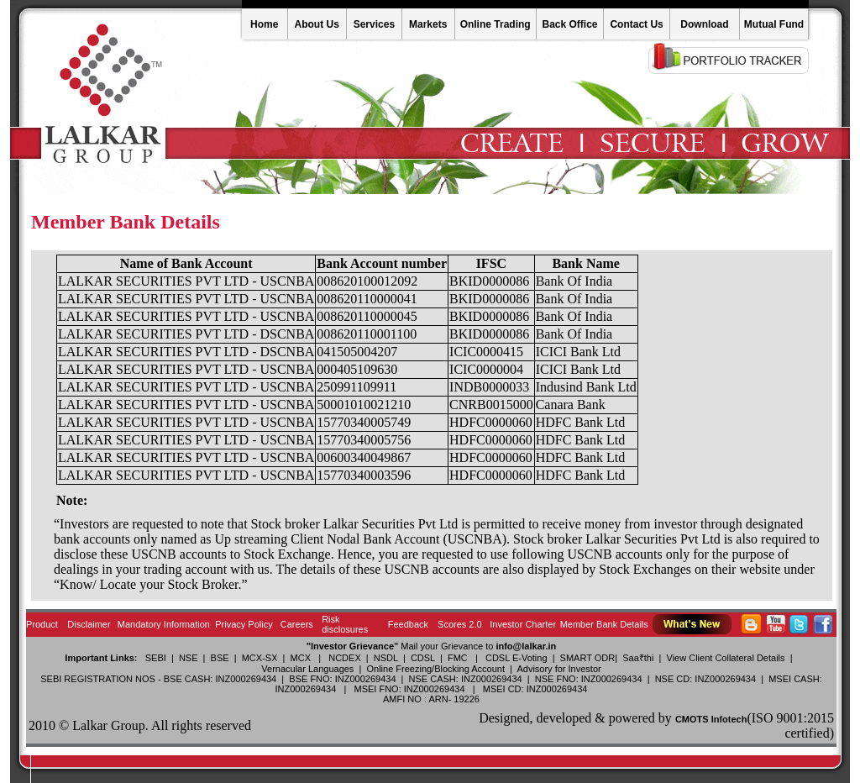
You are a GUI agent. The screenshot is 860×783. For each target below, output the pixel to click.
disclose (75, 554)
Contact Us (636, 24)
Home (264, 24)
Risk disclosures (345, 624)
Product (42, 624)
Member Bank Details (604, 624)
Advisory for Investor (558, 669)
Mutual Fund (774, 24)
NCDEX (344, 658)
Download (704, 24)
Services (374, 24)
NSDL (386, 658)
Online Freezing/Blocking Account (435, 669)
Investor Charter (523, 624)
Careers (297, 624)
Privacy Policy (243, 624)
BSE (220, 658)
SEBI (155, 658)
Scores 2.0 (460, 624)
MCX (301, 658)
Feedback (408, 624)
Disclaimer (88, 624)
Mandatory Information (164, 624)
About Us (317, 24)
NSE (188, 658)
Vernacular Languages (307, 669)
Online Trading (495, 24)
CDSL (423, 658)
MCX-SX (260, 658)
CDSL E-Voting (516, 658)
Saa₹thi (637, 658)
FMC (458, 658)
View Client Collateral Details (726, 658)
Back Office (569, 24)
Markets (428, 24)
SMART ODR (588, 658)
